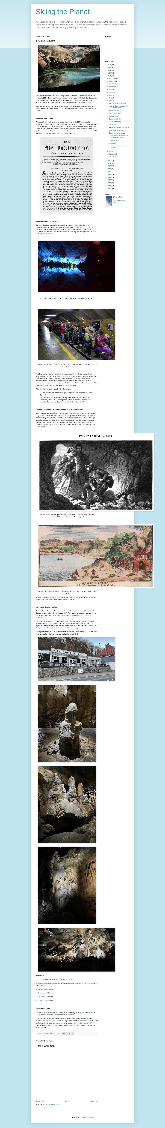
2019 (109, 166)
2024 (109, 70)
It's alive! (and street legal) (117, 103)
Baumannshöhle (114, 110)
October (112, 84)
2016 (109, 174)
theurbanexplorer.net (46, 1021)
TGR (64, 1019)
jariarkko (119, 197)
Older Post (94, 1101)
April (110, 101)
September (113, 87)
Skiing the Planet (63, 12)
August (111, 89)
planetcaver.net (85, 1021)
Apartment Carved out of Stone (119, 127)
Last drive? (112, 143)
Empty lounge (113, 116)
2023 (109, 73)
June (111, 95)
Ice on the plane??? (115, 113)
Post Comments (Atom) (51, 1104)
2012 (109, 185)
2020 (109, 163)
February (112, 154)
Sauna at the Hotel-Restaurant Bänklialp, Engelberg (118, 136)
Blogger (91, 1117)
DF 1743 (85, 983)
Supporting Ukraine (115, 119)
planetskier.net (58, 1023)
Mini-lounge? (113, 124)
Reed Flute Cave (85, 227)
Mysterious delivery (115, 122)
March (111, 151)
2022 (109, 76)
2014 (109, 180)
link (65, 613)
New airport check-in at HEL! (118, 130)
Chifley (90, 393)
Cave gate (41, 997)
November (112, 81)
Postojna (71, 229)
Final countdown (114, 140)
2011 (109, 188)
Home (67, 1101)
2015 (109, 177)
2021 (109, 160)
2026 (109, 65)
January (112, 157)
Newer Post (40, 1101)
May (110, 98)
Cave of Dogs (42, 1000)
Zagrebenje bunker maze (117, 133)
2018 (109, 169)
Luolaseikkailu (43, 989)
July (110, 92)
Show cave (42, 993)
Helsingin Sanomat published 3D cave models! (118, 107)
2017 (109, 171)
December (112, 78)
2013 (109, 183)
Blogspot (83, 1023)
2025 (109, 67)
